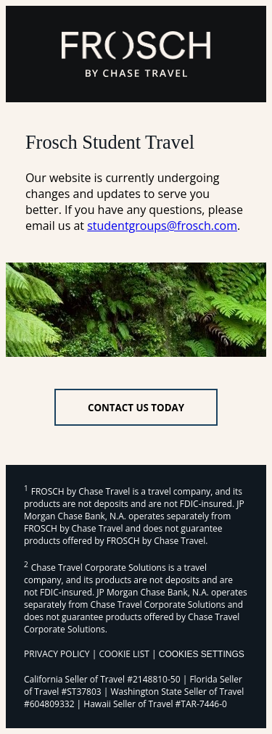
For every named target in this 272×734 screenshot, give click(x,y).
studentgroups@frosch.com (162, 226)
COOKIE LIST (124, 654)
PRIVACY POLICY (57, 654)
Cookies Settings (201, 654)
